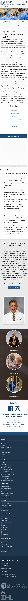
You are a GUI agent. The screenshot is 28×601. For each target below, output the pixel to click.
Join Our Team (14, 396)
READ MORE (14, 288)
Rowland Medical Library (6, 469)
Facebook (4, 524)
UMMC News (4, 520)
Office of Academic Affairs (6, 467)
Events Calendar (4, 518)
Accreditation (4, 462)
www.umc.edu (4, 571)
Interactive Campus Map (6, 447)
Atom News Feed (5, 534)
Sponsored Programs (5, 510)
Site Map (3, 454)
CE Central (3, 442)
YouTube (4, 527)
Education (21, 21)
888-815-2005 (13, 576)
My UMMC (3, 450)
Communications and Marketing (8, 516)
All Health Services (5, 486)
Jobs (2, 449)
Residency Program (14, 113)
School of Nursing (5, 478)
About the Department (7, 22)
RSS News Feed (5, 532)
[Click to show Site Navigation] (26, 2)
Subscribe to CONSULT (6, 522)
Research (7, 25)
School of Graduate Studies (7, 473)
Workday (3, 456)
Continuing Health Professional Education (10, 466)
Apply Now (3, 464)
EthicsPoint (3, 542)
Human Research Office (6, 505)
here (22, 102)
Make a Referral (14, 116)
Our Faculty (14, 110)
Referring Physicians (5, 497)
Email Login (3, 443)
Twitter (3, 525)
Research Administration (6, 508)
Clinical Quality (4, 490)
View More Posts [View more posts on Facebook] (13, 166)
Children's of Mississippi (6, 488)
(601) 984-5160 (17, 427)
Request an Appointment (14, 120)
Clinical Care (21, 25)
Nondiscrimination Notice (6, 546)
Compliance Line (4, 541)
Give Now (3, 445)
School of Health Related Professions (9, 474)
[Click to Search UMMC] (23, 2)
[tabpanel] (14, 13)
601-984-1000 (12, 574)
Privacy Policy (4, 548)
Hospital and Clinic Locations (7, 493)
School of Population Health (7, 480)
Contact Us (14, 126)
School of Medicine (5, 476)
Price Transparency (5, 495)
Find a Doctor (4, 491)
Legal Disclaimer (4, 544)
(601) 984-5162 (22, 424)
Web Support (4, 551)
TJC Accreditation (5, 549)
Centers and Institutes (6, 503)
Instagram (4, 529)
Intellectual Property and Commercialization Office (11, 507)
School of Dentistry (5, 471)
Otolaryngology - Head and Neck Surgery (14, 5)
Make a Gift (14, 123)
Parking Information (5, 452)
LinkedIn (3, 531)
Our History (14, 350)
